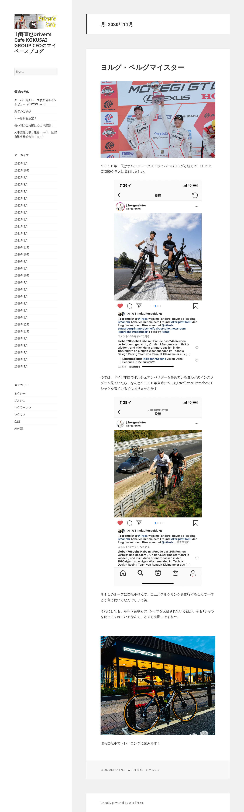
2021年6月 (21, 226)
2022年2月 (21, 212)
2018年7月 (21, 352)
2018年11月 (21, 331)
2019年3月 (21, 303)
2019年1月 (21, 317)
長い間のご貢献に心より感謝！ (34, 125)
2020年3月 (21, 261)
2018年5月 (21, 366)
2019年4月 (21, 296)
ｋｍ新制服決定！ (25, 118)
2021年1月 (21, 240)
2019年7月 (21, 282)
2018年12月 (21, 324)
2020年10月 (21, 254)
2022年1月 (21, 219)
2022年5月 (21, 191)
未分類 (18, 428)
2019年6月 (21, 289)
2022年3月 (21, 205)
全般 (17, 421)
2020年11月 (21, 247)
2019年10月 (21, 275)
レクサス (20, 414)
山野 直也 (137, 770)
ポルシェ (20, 400)
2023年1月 (21, 163)
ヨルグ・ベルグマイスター (142, 67)
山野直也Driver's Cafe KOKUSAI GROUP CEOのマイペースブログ (35, 42)
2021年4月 (21, 233)
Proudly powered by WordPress (122, 803)
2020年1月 (21, 268)
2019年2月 (21, 310)
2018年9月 (21, 338)
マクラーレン (22, 407)
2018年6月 (21, 359)
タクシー (20, 393)
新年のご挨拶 (22, 111)
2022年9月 (21, 177)
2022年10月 (21, 170)
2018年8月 (21, 345)
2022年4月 (21, 198)
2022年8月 (21, 184)
